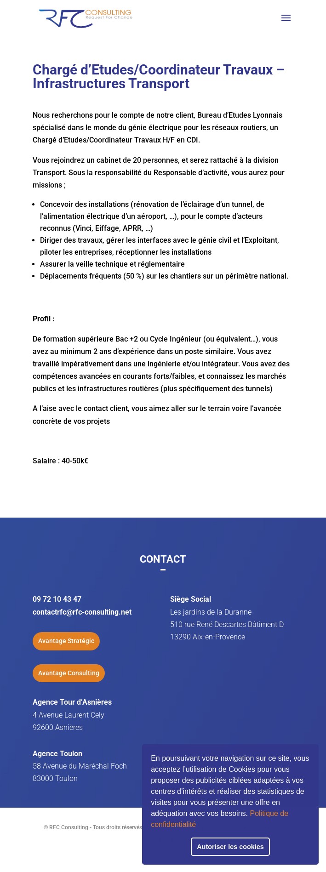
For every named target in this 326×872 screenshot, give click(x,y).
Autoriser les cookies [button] (230, 846)
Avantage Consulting (68, 673)
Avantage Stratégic (66, 640)
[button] (199, 825)
